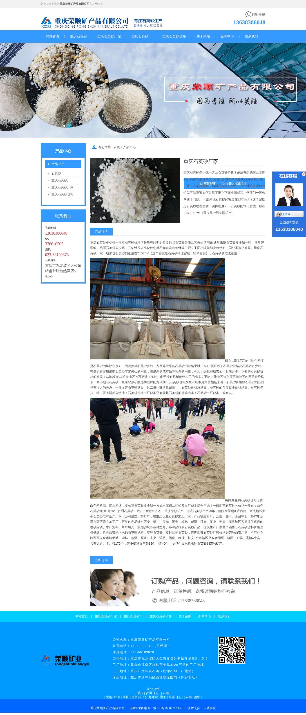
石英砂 (56, 173)
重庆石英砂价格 (174, 36)
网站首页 (52, 36)
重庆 (140, 693)
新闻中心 (227, 36)
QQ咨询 (283, 214)
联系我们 (251, 36)
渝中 (197, 697)
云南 (166, 693)
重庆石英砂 (78, 36)
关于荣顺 (203, 36)
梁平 (163, 697)
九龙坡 (153, 697)
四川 (157, 693)
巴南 (117, 697)
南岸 (171, 697)
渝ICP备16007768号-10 (168, 708)
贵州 (149, 693)
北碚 (109, 697)
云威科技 (209, 708)
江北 (143, 697)
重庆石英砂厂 (142, 36)
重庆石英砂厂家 (109, 36)
